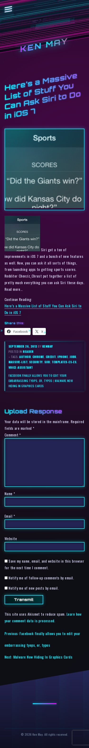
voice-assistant (21, 367)
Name (10, 493)
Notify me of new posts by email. (34, 588)
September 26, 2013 (23, 346)
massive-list (18, 362)
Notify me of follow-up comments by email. (41, 577)
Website (11, 538)
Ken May (44, 45)
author (25, 356)
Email (10, 516)
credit (51, 356)
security (36, 362)
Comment (13, 434)
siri (47, 362)
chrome (38, 356)
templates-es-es (64, 362)
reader (28, 351)
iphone (62, 356)
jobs (73, 356)
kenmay (47, 346)
